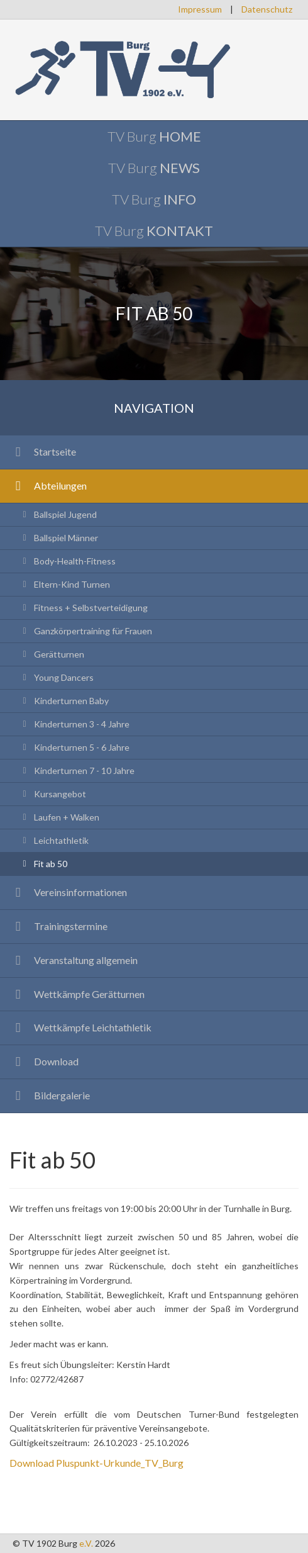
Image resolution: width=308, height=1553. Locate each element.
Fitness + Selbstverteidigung (83, 607)
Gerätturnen (51, 654)
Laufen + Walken (59, 817)
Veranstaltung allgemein (73, 960)
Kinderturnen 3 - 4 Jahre (74, 724)
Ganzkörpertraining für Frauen (85, 630)
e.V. (86, 1543)
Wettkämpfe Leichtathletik (80, 1027)
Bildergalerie (49, 1095)
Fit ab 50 (43, 863)
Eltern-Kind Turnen (64, 584)
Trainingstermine (58, 926)
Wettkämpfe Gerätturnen (77, 994)
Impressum (200, 9)
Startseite (42, 451)
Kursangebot (52, 793)
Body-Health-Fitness (67, 561)
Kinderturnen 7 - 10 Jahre (77, 770)
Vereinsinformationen (68, 892)
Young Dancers (56, 677)
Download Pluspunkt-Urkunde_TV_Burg (96, 1463)
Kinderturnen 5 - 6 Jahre (74, 747)
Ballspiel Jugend (58, 514)
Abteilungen (48, 485)
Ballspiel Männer (58, 537)
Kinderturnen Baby (64, 700)
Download (44, 1061)
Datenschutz (266, 9)
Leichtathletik (54, 840)
